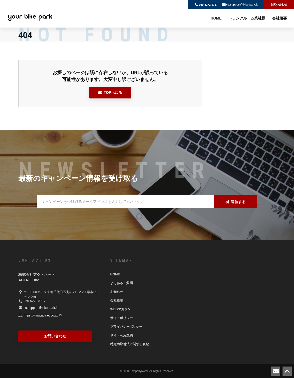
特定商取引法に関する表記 (129, 344)
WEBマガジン (120, 309)
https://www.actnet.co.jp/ (41, 315)
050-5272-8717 (208, 4)
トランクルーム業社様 (247, 18)
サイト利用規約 (121, 335)
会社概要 (279, 18)
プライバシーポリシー (126, 326)
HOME (216, 18)
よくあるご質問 (121, 283)
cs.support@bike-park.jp (242, 4)
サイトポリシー (121, 318)
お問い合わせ (279, 4)
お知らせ (116, 292)
